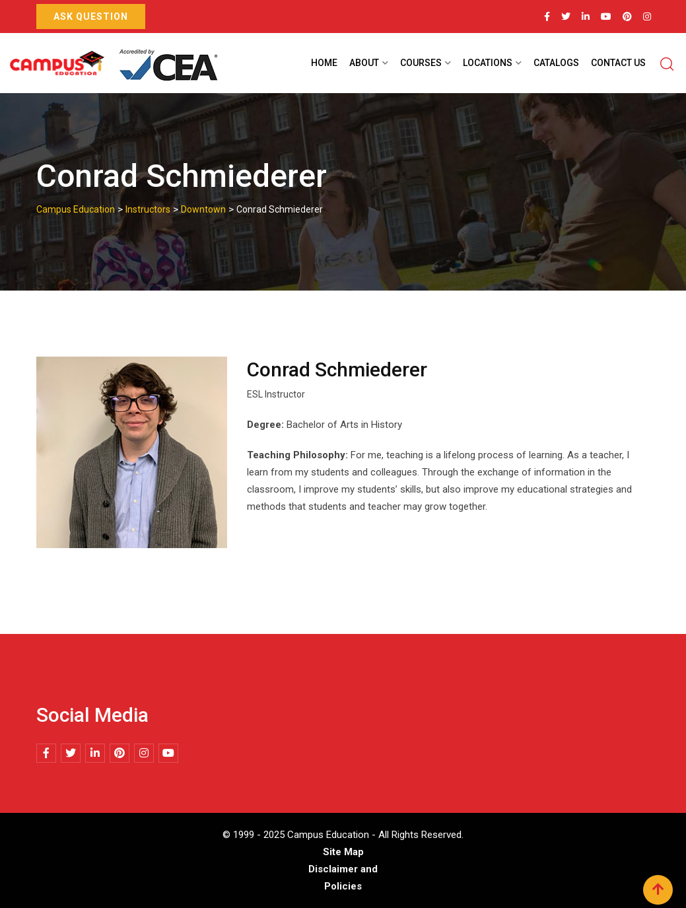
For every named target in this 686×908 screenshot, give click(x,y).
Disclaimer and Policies (343, 877)
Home (324, 62)
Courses (421, 62)
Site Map (343, 852)
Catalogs (556, 62)
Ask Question (90, 16)
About (364, 62)
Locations (487, 62)
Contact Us (618, 62)
